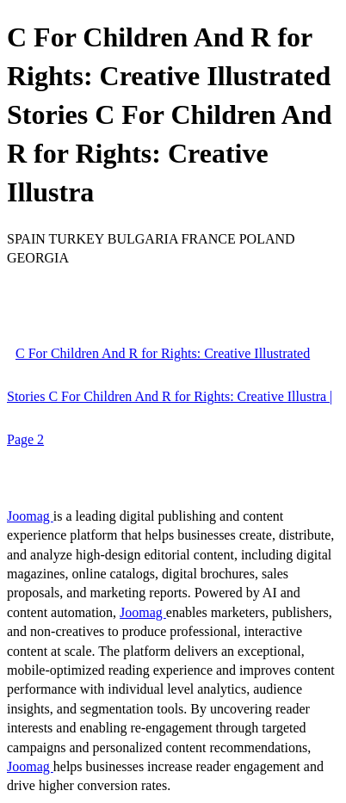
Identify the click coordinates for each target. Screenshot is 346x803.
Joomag (30, 516)
